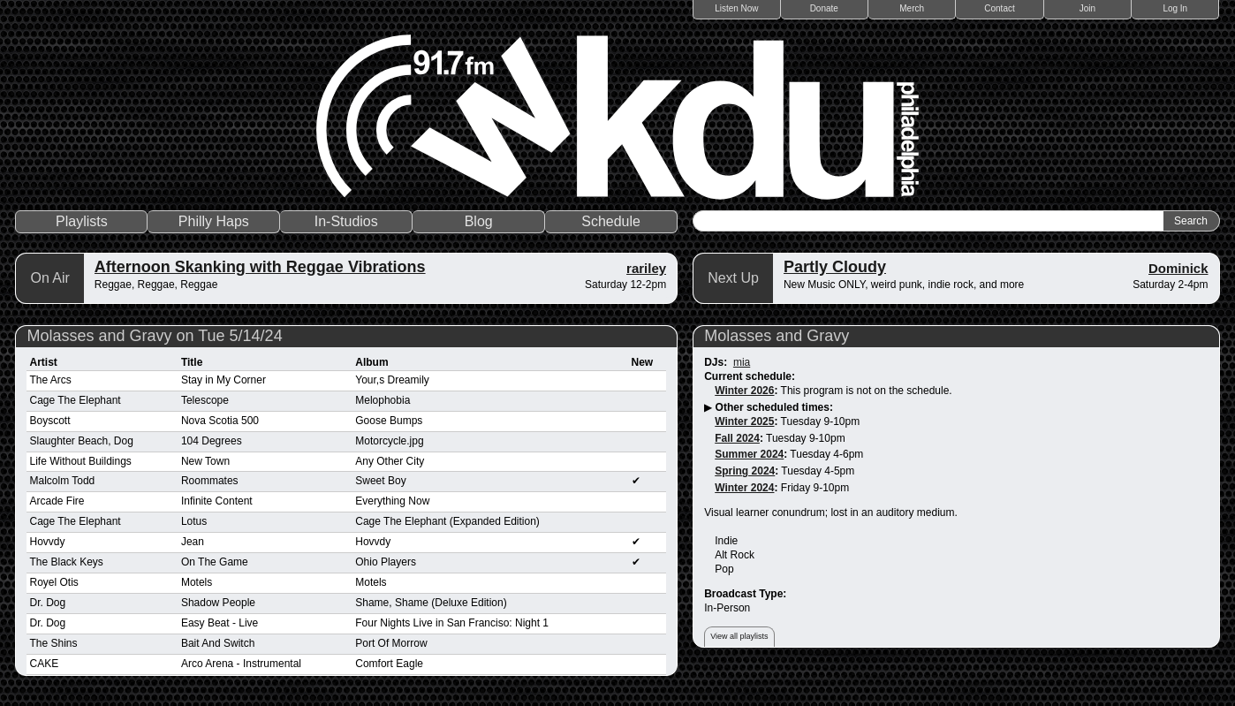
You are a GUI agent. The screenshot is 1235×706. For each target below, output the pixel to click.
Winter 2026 (744, 390)
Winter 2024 (744, 488)
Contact (999, 8)
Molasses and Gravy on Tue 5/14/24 (154, 336)
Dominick (1178, 268)
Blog (479, 221)
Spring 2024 (745, 471)
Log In (1175, 8)
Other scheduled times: (774, 407)
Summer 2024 (749, 454)
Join (1087, 8)
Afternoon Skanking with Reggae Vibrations (260, 267)
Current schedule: (749, 376)
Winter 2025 (744, 421)
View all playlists (739, 636)
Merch (911, 8)
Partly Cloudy (835, 267)
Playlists (82, 221)
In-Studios (346, 221)
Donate (824, 8)
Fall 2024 (737, 438)
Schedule (610, 221)
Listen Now (736, 8)
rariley (646, 268)
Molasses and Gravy (776, 336)
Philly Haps (213, 221)
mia (741, 362)
